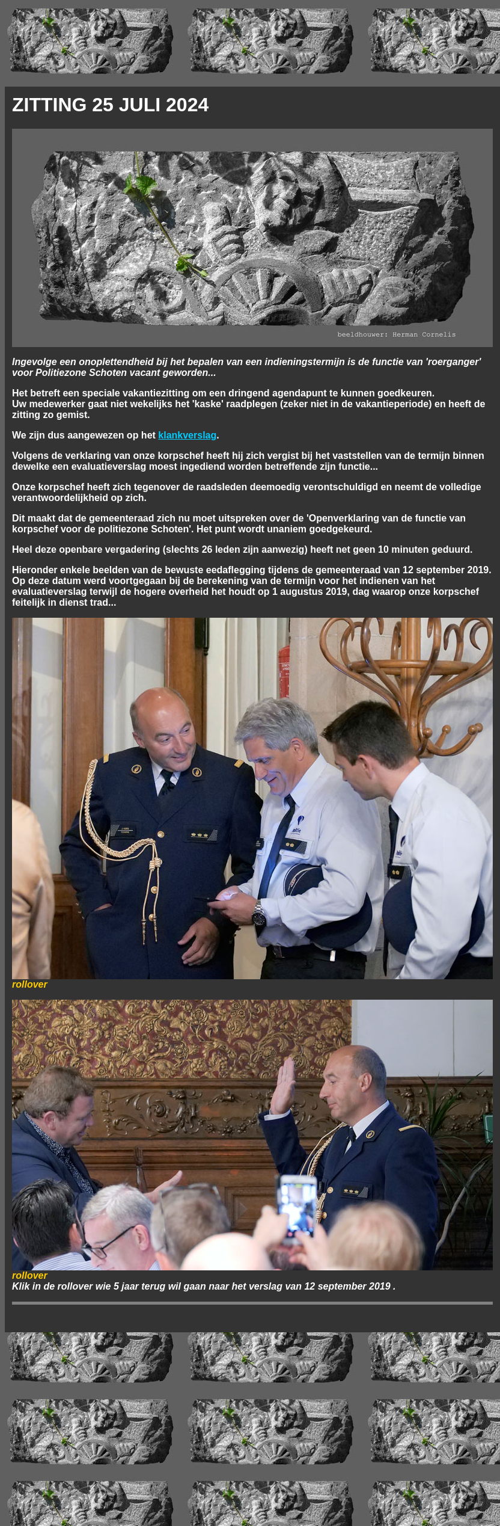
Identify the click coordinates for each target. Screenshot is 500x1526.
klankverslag (187, 435)
